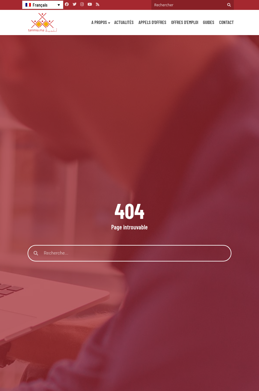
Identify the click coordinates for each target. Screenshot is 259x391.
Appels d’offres (152, 22)
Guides (208, 22)
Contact (226, 22)
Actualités (124, 22)
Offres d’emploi (184, 22)
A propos (99, 22)
